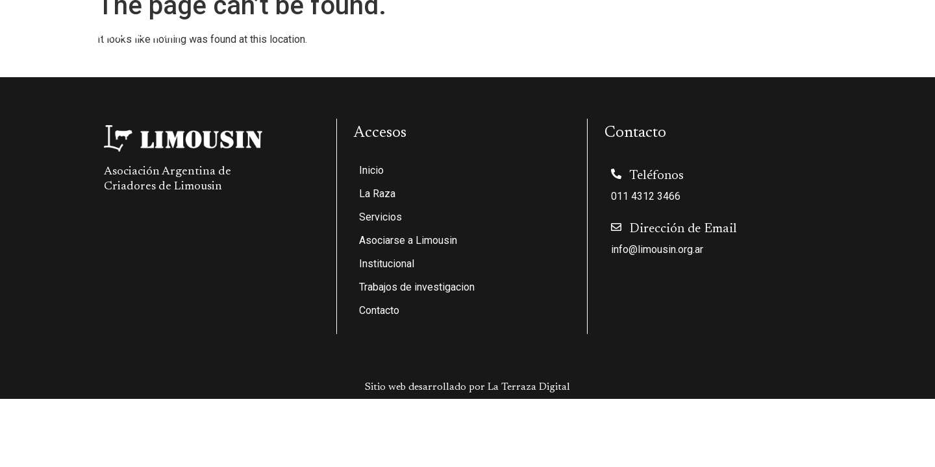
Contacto (894, 28)
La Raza (417, 28)
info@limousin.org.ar (657, 249)
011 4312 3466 (645, 196)
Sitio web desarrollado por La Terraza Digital (467, 387)
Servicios (487, 28)
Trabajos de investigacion (797, 28)
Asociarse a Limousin (581, 28)
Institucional (684, 28)
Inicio (362, 28)
